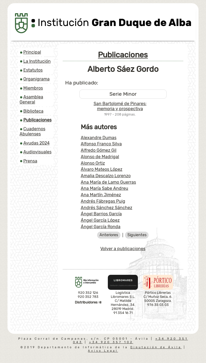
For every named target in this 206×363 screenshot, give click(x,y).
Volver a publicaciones (122, 248)
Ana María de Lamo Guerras (108, 182)
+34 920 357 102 (111, 342)
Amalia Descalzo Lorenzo (106, 175)
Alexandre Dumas (98, 137)
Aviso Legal (103, 351)
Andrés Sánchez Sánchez (106, 207)
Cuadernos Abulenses (32, 131)
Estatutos (33, 70)
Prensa (30, 161)
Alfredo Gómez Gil (98, 150)
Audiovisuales (37, 151)
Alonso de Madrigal (100, 156)
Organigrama (36, 79)
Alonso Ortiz (93, 163)
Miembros (33, 88)
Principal (32, 52)
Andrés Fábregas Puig (103, 201)
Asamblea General (31, 99)
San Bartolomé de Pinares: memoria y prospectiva (120, 106)
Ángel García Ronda (100, 226)
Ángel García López (100, 220)
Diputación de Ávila (156, 347)
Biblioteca (33, 111)
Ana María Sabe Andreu (104, 188)
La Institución (37, 61)
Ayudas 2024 (36, 143)
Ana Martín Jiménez (101, 194)
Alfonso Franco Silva (101, 143)
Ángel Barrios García (101, 213)
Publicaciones (123, 54)
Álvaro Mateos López (101, 169)
